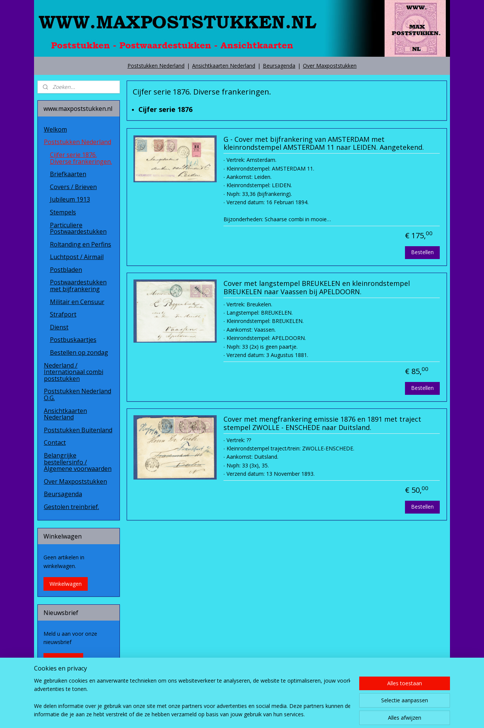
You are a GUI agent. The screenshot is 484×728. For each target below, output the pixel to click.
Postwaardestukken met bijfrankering (78, 285)
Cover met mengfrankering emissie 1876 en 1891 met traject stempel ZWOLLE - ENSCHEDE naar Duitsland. (322, 423)
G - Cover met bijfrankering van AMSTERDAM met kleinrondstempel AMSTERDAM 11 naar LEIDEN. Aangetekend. (323, 143)
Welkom (55, 129)
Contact (55, 442)
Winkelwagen (66, 583)
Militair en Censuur (77, 302)
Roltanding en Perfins (80, 244)
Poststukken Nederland (156, 65)
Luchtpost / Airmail (77, 257)
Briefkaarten (68, 174)
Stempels (63, 212)
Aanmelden (63, 659)
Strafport (63, 314)
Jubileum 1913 (70, 199)
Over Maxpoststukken (330, 65)
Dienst (59, 327)
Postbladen (66, 269)
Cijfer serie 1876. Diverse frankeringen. (81, 158)
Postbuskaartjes (73, 339)
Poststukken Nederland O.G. (77, 394)
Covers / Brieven (73, 187)
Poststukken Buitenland (78, 430)
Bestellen (422, 252)
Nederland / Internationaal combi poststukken (73, 372)
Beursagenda (279, 65)
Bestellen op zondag (79, 352)
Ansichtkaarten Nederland (223, 65)
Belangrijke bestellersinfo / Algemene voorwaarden (78, 462)
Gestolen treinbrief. (71, 507)
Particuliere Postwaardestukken (78, 228)
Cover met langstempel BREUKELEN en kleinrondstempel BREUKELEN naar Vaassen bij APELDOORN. (316, 287)
